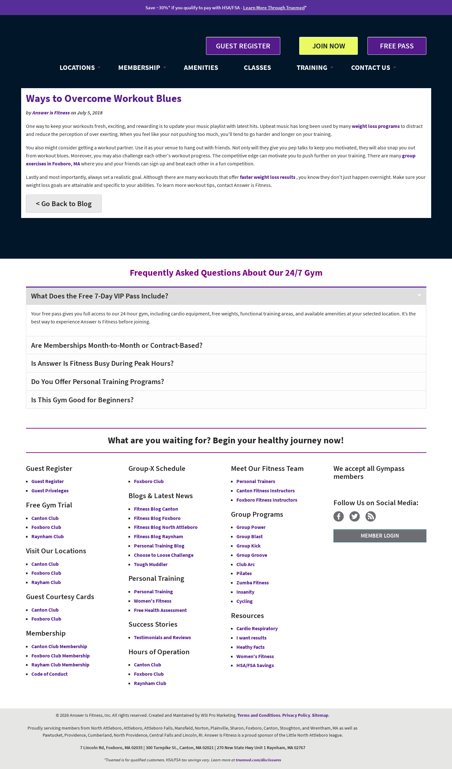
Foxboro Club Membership (60, 655)
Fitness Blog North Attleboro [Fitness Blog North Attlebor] (166, 527)
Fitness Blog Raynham (158, 536)
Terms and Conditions (258, 715)
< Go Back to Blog (64, 203)
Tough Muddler (151, 564)
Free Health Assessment (160, 610)
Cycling (244, 601)
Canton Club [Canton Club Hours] (147, 664)
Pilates (244, 573)
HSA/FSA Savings (255, 665)
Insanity (245, 592)
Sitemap (320, 715)
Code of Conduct (49, 674)
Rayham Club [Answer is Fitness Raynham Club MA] (46, 582)
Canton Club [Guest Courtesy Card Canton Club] (45, 609)
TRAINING (312, 67)
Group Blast (249, 536)
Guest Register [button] (47, 481)
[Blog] (373, 520)
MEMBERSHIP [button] (139, 67)
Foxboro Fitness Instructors (266, 500)
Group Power (251, 527)
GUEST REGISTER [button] (243, 45)
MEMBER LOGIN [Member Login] (380, 535)
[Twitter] (357, 520)
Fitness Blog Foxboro (157, 518)
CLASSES (257, 67)
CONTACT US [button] (370, 67)
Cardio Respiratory (257, 628)
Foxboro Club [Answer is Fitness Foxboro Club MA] (46, 573)
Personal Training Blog (159, 545)
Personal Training (153, 591)
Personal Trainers (255, 481)
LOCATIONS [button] (77, 67)
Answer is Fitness (51, 113)
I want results (251, 637)
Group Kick (248, 545)
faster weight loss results (268, 177)
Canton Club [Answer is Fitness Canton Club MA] (45, 564)
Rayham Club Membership (60, 664)
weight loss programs (376, 126)
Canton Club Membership (59, 646)
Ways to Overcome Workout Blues (104, 98)
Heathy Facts (250, 647)
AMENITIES (201, 67)
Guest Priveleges (50, 490)
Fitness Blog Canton (156, 509)
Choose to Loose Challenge (163, 555)
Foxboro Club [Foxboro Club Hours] (149, 674)
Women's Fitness (152, 601)
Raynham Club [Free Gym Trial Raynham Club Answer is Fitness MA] (47, 536)
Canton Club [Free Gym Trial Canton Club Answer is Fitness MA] (45, 518)
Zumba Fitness (252, 582)
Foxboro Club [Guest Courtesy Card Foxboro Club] (46, 618)
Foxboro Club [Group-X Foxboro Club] (149, 481)
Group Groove (251, 555)
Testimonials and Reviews (162, 637)
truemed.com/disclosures (258, 760)
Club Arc (245, 564)
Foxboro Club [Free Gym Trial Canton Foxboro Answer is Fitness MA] (46, 527)
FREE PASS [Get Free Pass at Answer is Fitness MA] (397, 45)
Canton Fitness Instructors (265, 490)
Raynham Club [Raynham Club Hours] (150, 683)
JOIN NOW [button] (328, 45)
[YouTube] (384, 520)
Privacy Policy (296, 715)
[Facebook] (341, 520)
